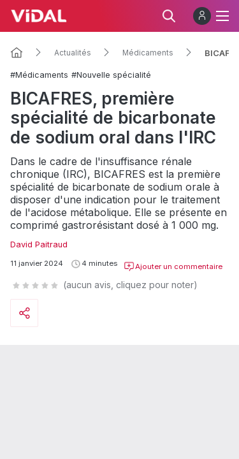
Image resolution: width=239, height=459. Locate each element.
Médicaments (147, 52)
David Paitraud (39, 244)
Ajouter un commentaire (173, 266)
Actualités (72, 52)
